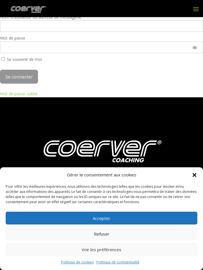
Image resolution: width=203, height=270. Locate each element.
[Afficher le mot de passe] (195, 47)
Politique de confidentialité (117, 262)
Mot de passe (12, 38)
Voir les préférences (101, 249)
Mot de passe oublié (18, 93)
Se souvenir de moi (21, 59)
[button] (194, 175)
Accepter (101, 218)
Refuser (101, 234)
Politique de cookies (77, 262)
